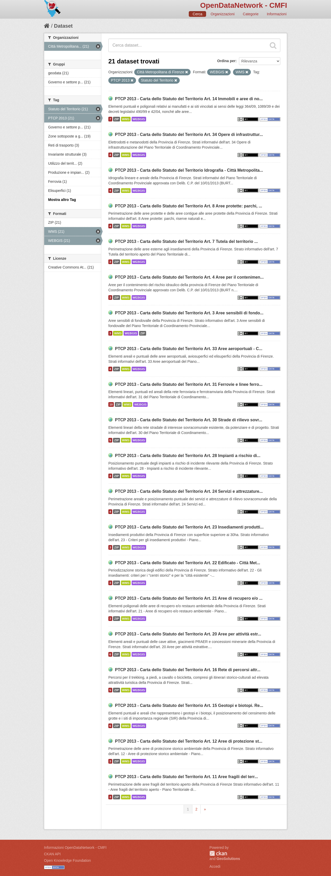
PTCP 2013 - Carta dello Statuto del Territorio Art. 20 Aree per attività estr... (188, 634)
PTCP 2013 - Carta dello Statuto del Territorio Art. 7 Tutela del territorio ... (186, 241)
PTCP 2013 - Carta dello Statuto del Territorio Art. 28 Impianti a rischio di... (187, 455)
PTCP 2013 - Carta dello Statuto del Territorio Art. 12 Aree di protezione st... (188, 741)
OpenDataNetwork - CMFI (243, 5)
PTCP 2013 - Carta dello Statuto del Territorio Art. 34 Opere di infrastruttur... (189, 134)
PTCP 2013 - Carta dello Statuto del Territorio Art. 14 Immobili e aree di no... (188, 99)
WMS (126, 119)
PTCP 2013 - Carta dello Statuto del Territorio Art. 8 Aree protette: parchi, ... (188, 206)
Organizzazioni (222, 14)
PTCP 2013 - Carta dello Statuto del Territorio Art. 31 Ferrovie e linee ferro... (188, 384)
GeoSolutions (228, 859)
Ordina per (226, 61)
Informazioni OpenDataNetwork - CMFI (75, 847)
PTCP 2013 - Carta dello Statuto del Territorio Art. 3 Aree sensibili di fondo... (189, 313)
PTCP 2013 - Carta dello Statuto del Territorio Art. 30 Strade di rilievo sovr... (188, 420)
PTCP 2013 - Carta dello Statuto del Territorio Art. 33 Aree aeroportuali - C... (188, 348)
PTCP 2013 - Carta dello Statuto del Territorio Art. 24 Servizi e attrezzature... (188, 491)
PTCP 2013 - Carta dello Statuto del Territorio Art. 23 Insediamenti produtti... (189, 527)
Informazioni (277, 14)
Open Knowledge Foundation (67, 860)
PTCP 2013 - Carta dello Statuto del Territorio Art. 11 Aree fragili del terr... (186, 776)
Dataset (63, 26)
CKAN (218, 853)
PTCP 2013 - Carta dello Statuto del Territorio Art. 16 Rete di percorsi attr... (187, 670)
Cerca (197, 14)
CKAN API (52, 854)
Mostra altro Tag (62, 200)
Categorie (251, 14)
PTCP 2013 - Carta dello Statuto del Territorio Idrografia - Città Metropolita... (189, 170)
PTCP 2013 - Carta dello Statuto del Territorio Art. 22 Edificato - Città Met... (187, 563)
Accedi (214, 866)
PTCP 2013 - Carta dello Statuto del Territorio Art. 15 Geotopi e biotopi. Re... (189, 705)
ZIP (116, 119)
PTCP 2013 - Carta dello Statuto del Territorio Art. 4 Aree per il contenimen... (189, 277)
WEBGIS (139, 119)
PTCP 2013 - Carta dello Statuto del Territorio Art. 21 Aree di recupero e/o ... (188, 598)
